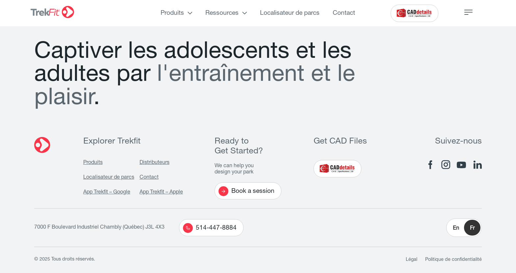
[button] (464, 227)
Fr (472, 228)
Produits (172, 13)
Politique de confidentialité (453, 260)
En (456, 228)
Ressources (222, 13)
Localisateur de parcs (290, 13)
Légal (411, 260)
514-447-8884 (210, 228)
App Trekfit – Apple (161, 192)
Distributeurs (154, 163)
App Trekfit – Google (106, 192)
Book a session (246, 191)
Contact (344, 13)
